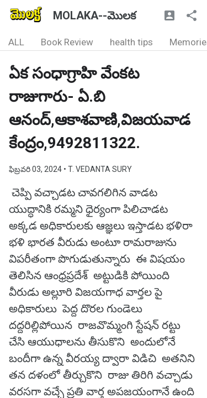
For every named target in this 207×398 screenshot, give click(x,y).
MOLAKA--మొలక (94, 15)
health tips (131, 42)
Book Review (67, 42)
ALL (16, 42)
